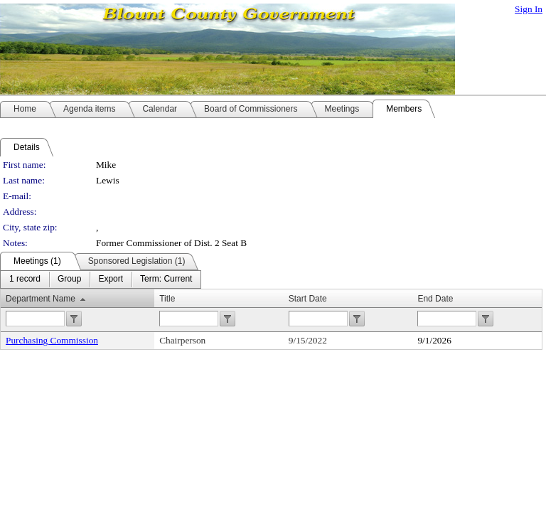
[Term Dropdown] (166, 279)
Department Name (40, 299)
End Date (435, 299)
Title (167, 299)
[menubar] (100, 279)
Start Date (308, 299)
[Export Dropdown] (111, 279)
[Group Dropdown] (69, 279)
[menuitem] (25, 279)
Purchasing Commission (52, 340)
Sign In (528, 9)
